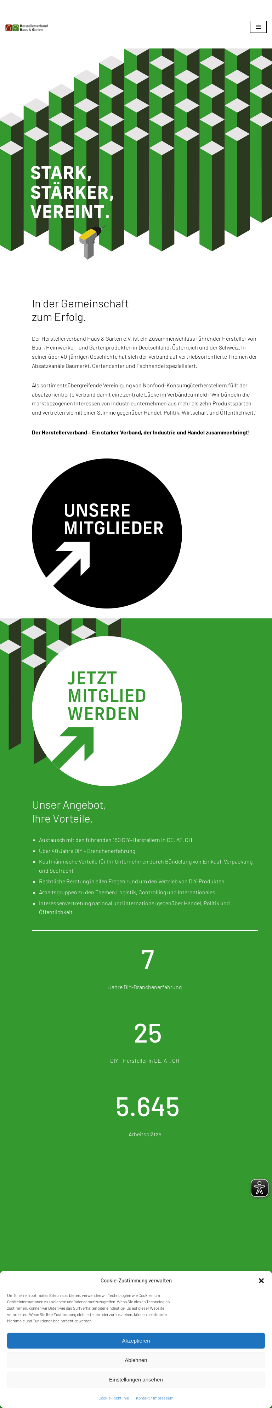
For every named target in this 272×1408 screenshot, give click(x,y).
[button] (261, 1280)
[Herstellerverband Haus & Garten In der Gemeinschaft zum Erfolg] (26, 27)
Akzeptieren (136, 1341)
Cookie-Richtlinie (113, 1397)
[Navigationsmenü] (258, 27)
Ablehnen (136, 1360)
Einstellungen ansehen (136, 1380)
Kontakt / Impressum (155, 1397)
